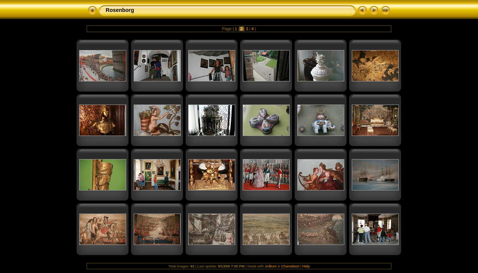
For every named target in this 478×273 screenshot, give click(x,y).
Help (306, 266)
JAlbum (271, 266)
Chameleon (290, 266)
